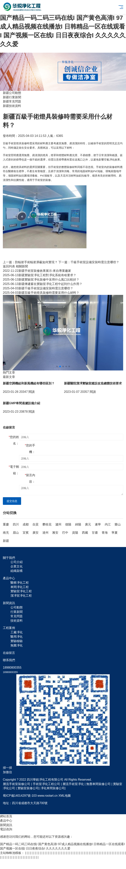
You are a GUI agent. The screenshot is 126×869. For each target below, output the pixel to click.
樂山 (118, 524)
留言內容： (30, 478)
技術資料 (16, 620)
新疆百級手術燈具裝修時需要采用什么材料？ (41, 292)
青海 (105, 532)
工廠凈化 (16, 632)
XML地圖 (65, 795)
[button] (57, 366)
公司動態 (16, 607)
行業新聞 (16, 611)
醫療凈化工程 (19, 582)
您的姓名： (14, 440)
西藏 (85, 532)
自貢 (35, 524)
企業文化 (16, 566)
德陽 (68, 524)
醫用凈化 (16, 636)
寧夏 (115, 532)
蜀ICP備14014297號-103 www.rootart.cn (30, 795)
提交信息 (12, 501)
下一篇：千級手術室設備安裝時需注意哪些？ (88, 262)
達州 (45, 532)
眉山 (16, 532)
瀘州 (58, 524)
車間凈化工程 (19, 587)
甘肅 (95, 532)
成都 (26, 524)
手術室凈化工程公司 (46, 784)
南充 (6, 532)
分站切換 (10, 513)
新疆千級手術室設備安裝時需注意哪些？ (38, 288)
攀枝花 (47, 524)
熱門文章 (9, 372)
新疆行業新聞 (12, 97)
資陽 (75, 532)
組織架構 (16, 570)
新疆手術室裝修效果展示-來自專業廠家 (37, 270)
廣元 (88, 524)
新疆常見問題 (12, 101)
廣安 (35, 532)
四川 (16, 524)
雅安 (55, 532)
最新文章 (9, 376)
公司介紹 (16, 562)
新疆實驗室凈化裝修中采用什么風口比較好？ (41, 279)
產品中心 (6, 820)
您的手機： (30, 448)
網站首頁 (6, 816)
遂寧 (98, 524)
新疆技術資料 (12, 105)
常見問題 (16, 616)
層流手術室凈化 (73, 784)
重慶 (6, 524)
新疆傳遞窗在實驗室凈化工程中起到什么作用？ (42, 284)
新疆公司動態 (12, 92)
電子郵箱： (14, 470)
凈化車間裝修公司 (52, 788)
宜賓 (26, 532)
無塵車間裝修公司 (98, 784)
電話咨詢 (6, 829)
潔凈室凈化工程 (21, 595)
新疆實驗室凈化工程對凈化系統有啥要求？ (39, 275)
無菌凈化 (16, 645)
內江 (108, 524)
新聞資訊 (6, 825)
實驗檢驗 (16, 641)
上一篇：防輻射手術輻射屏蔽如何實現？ (30, 262)
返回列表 (9, 266)
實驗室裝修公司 (28, 788)
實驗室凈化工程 (21, 591)
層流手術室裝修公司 (16, 784)
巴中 (65, 532)
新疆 (6, 540)
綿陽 (78, 524)
